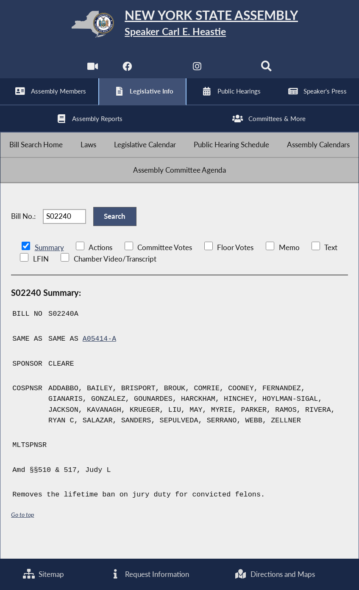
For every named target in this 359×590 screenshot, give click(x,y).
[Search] (267, 71)
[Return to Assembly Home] (179, 26)
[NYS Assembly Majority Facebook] (126, 71)
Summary (49, 265)
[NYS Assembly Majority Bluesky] (232, 71)
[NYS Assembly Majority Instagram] (196, 71)
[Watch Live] (91, 71)
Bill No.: (23, 231)
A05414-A (100, 356)
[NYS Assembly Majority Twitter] (162, 71)
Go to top (22, 531)
